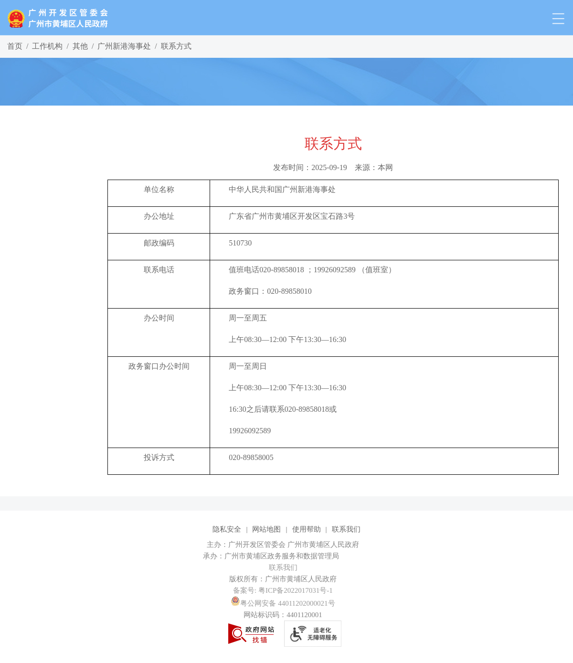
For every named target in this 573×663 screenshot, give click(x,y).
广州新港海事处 (124, 46)
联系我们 (346, 529)
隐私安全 (226, 529)
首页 (14, 46)
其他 (80, 46)
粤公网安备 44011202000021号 (283, 603)
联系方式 (176, 46)
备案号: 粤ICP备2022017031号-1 (283, 590)
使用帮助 (306, 529)
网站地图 (266, 529)
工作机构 (47, 46)
